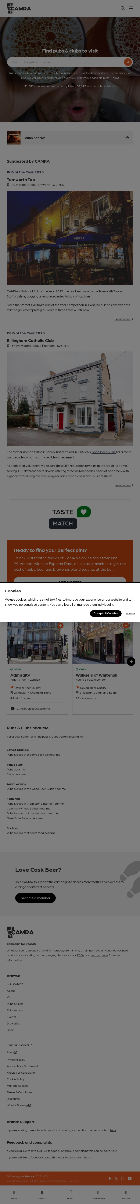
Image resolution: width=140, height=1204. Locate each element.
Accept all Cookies (105, 613)
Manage (130, 613)
